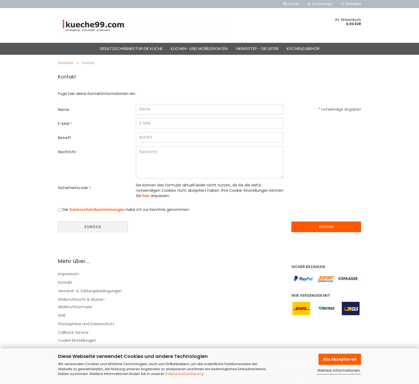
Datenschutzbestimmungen (97, 209)
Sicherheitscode (73, 187)
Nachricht (67, 152)
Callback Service (73, 332)
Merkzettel (351, 4)
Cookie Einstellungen (77, 340)
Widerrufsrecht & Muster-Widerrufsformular (82, 303)
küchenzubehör (303, 48)
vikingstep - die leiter (257, 48)
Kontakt (65, 282)
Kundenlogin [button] (320, 4)
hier (146, 195)
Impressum (68, 274)
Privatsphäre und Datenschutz (86, 324)
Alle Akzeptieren (340, 359)
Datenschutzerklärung (184, 373)
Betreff (64, 137)
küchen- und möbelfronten (199, 48)
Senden (326, 226)
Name (63, 109)
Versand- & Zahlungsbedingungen (90, 291)
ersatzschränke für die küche (131, 48)
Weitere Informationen (338, 370)
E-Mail (64, 123)
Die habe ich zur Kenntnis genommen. (126, 209)
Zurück (92, 226)
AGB (61, 315)
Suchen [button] (291, 4)
